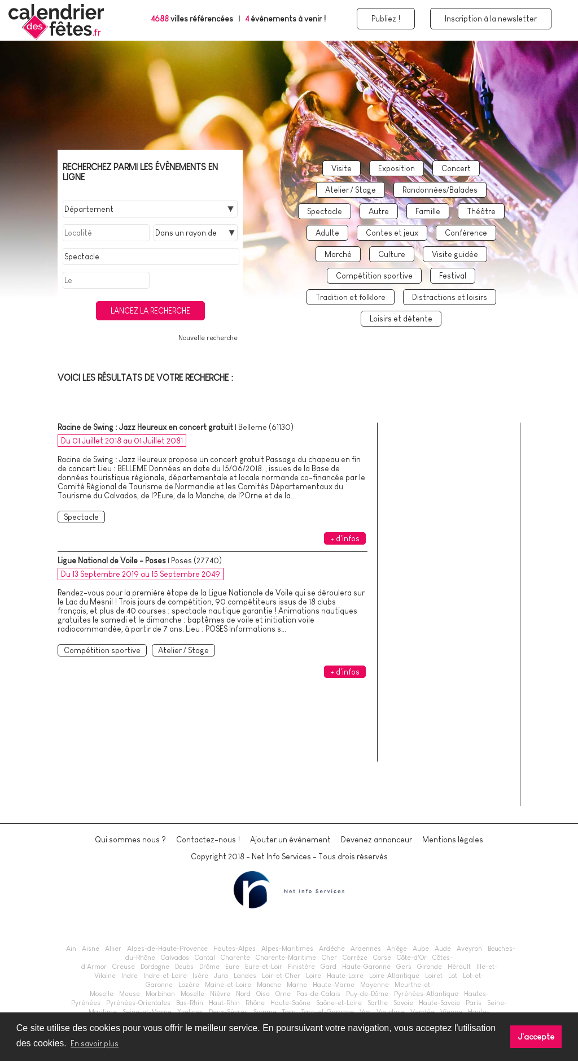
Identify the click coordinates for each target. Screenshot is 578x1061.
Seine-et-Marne (147, 1012)
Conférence (466, 232)
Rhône (255, 1003)
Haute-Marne (333, 985)
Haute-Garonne (366, 967)
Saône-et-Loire (339, 1003)
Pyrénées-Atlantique (426, 994)
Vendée (422, 1012)
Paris (473, 1003)
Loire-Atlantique (394, 976)
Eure (232, 967)
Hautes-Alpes (234, 949)
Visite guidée (455, 254)
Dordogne (155, 967)
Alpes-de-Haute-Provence (167, 949)
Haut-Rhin (224, 1003)
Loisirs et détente (401, 318)
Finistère (301, 967)
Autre (379, 211)
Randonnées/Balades (440, 189)
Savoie (403, 1003)
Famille (427, 211)
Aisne (90, 949)
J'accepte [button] (536, 1036)
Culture (391, 254)
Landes (245, 976)
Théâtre (481, 211)
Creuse (123, 967)
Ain (71, 949)
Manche (269, 985)
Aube (421, 949)
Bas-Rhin (189, 1003)
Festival (452, 275)
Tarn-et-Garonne (327, 1012)
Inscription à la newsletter (491, 18)
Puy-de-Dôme (367, 994)
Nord (243, 994)
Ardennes (366, 949)
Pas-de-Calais (318, 994)
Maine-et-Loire (228, 985)
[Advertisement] (453, 627)
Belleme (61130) (266, 427)
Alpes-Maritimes (287, 949)
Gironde (429, 967)
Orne (283, 994)
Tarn (289, 1012)
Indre (129, 976)
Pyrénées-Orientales (138, 1003)
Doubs (184, 967)
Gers (403, 967)
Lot (452, 976)
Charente (235, 958)
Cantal (205, 958)
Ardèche (332, 949)
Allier (113, 949)
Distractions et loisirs (449, 297)
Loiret (434, 976)
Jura (221, 976)
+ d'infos (345, 538)
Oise (263, 994)
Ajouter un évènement (290, 839)
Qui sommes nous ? (130, 839)
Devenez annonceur (376, 839)
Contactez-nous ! (208, 839)
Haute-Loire (345, 976)
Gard (328, 967)
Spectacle (324, 211)
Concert (456, 168)
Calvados (175, 958)
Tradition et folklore (351, 297)
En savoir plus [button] (95, 1043)
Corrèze (355, 958)
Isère (200, 976)
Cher (329, 958)
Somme (265, 1012)
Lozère (188, 985)
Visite (341, 168)
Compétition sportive (374, 275)
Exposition (396, 168)
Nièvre (220, 994)
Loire (313, 976)
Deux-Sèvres (228, 1012)
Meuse (129, 994)
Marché (338, 254)
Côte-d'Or (412, 958)
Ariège (397, 949)
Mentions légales (452, 839)
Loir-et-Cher (281, 976)
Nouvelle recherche (208, 338)
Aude (443, 949)
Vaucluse (390, 1012)
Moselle (192, 994)
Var (365, 1012)
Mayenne (374, 985)
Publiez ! (385, 18)
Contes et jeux (392, 232)
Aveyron (469, 949)
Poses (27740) (196, 560)
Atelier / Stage (350, 189)
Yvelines (190, 1012)
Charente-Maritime (286, 958)
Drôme (209, 967)
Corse (382, 958)
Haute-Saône (290, 1003)
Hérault (459, 967)
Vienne (451, 1012)
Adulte (327, 232)
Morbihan (160, 994)
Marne (297, 985)
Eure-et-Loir (263, 967)
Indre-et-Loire (165, 976)
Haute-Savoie (439, 1003)
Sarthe (377, 1003)
